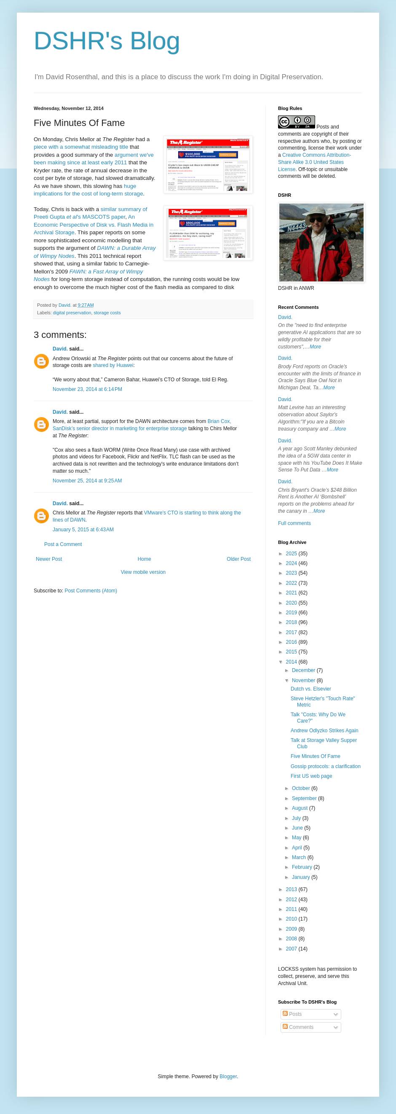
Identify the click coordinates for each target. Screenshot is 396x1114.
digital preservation (72, 312)
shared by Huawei (113, 365)
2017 (292, 632)
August (300, 808)
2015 (292, 652)
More (315, 347)
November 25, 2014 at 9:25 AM (87, 481)
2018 (292, 622)
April (297, 848)
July (297, 818)
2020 (292, 603)
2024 (292, 563)
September (305, 798)
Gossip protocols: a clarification (326, 766)
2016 (292, 642)
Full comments (294, 523)
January (301, 877)
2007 (292, 949)
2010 (292, 919)
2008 (292, 939)
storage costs (107, 312)
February (302, 867)
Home (144, 559)
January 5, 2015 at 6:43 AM (83, 530)
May (297, 838)
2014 (292, 662)
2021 (292, 593)
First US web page (311, 776)
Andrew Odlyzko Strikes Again (325, 731)
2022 (292, 583)
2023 (292, 573)
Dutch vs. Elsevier (311, 689)
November (304, 680)
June (298, 828)
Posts (292, 1014)
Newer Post (49, 559)
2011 (292, 909)
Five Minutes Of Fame (315, 756)
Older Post (239, 559)
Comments (298, 1027)
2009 (292, 929)
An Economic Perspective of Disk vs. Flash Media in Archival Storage (93, 225)
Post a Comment (63, 544)
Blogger (228, 1076)
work (342, 148)
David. (60, 349)
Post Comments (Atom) (90, 591)
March (300, 857)
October (301, 788)
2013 (292, 889)
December (304, 670)
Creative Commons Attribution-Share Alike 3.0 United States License (314, 162)
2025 (292, 554)
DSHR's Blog (107, 41)
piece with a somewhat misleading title (81, 147)
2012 (292, 899)
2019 (292, 613)
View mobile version (143, 572)
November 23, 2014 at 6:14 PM (87, 389)
